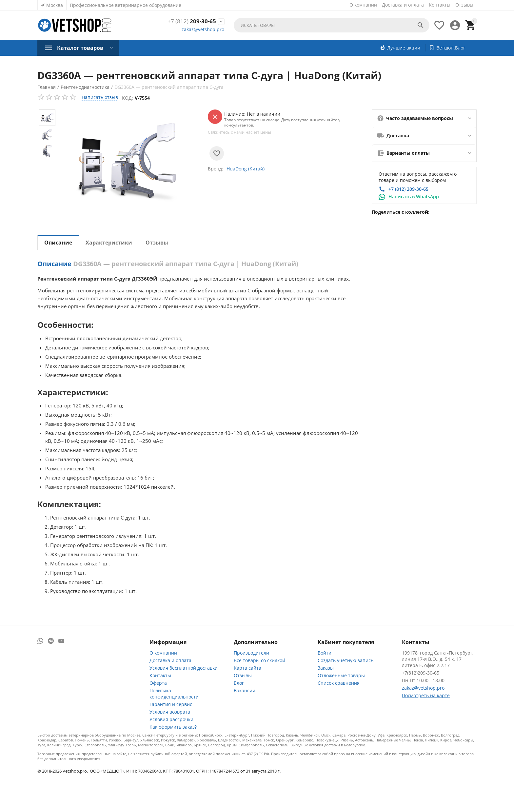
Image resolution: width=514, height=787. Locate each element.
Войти (324, 653)
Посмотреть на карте (426, 695)
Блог (239, 683)
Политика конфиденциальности (174, 693)
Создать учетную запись (345, 660)
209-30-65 (191, 21)
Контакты (439, 5)
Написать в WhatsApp (413, 196)
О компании (363, 5)
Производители (251, 653)
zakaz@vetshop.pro (203, 30)
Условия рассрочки (171, 719)
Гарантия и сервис (170, 704)
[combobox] (331, 25)
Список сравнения (339, 683)
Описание (58, 242)
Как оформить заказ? (173, 727)
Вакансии (244, 690)
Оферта (158, 683)
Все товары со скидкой (259, 660)
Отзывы (464, 5)
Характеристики (109, 242)
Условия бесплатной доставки (183, 668)
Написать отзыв (100, 97)
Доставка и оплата (403, 5)
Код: (128, 98)
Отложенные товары (341, 675)
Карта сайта (247, 668)
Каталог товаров (80, 47)
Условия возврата (169, 712)
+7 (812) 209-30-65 (408, 189)
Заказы (326, 668)
